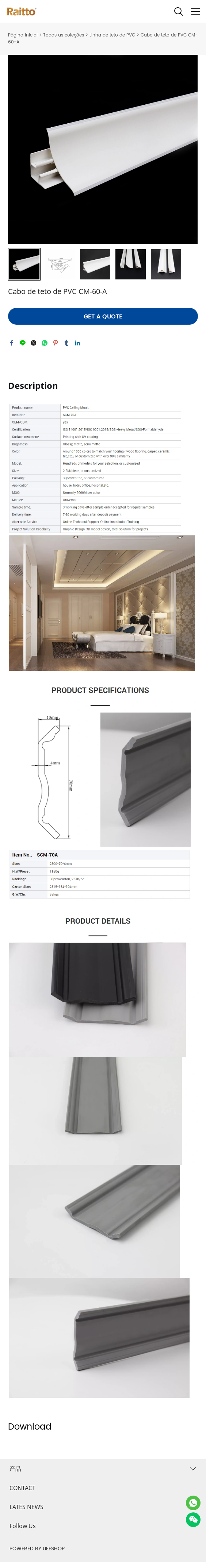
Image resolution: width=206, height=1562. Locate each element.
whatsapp (44, 343)
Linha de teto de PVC (112, 35)
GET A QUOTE (103, 316)
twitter (33, 343)
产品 (15, 1469)
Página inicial (23, 35)
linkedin (77, 343)
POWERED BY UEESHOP (37, 1548)
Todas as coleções (63, 35)
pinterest (55, 343)
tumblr (66, 343)
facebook (11, 343)
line (22, 343)
